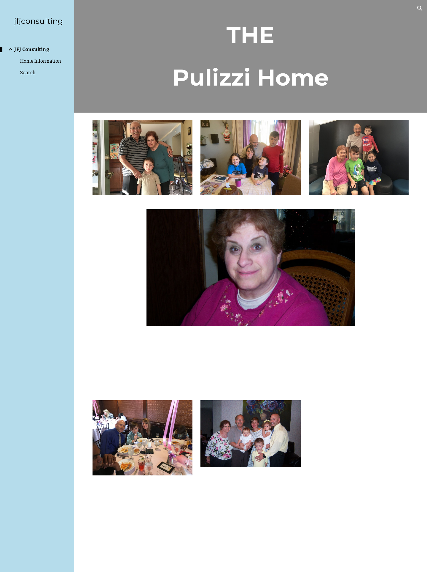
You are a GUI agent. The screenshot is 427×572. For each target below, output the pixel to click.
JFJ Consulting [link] (32, 49)
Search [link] (28, 72)
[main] (250, 56)
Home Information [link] (40, 61)
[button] (420, 8)
